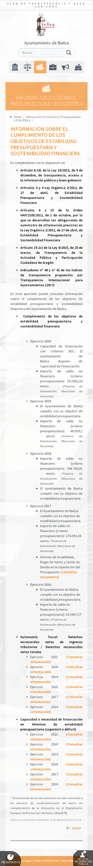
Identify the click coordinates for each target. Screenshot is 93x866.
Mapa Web (68, 861)
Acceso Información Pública (83, 858)
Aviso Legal (25, 861)
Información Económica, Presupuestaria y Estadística (47, 118)
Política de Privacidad (46, 861)
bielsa (18, 117)
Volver (76, 828)
